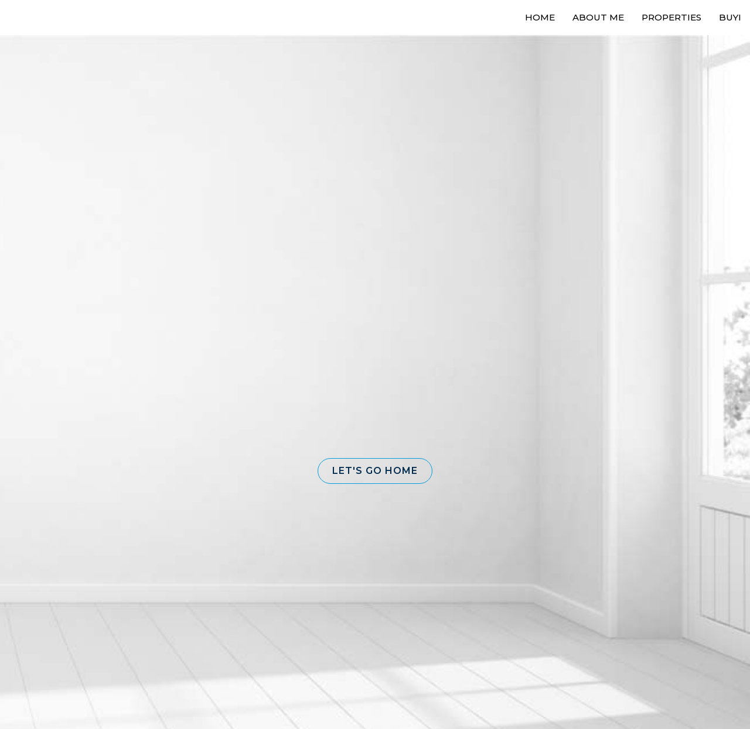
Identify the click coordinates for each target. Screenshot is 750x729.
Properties (671, 17)
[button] (375, 471)
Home (540, 17)
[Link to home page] (53, 17)
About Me (598, 17)
